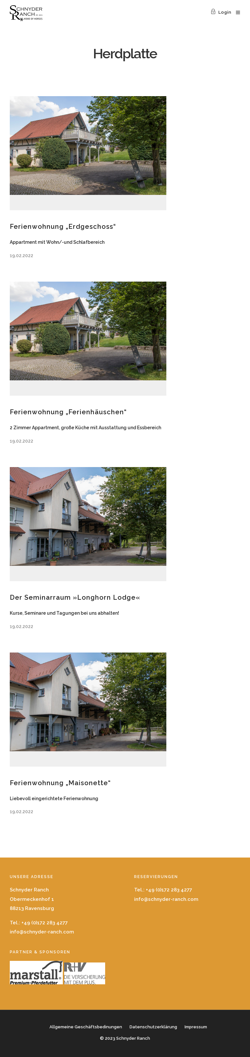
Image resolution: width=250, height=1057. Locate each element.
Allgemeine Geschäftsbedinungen (85, 1026)
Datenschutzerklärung (153, 1026)
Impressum (196, 1026)
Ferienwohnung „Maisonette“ (60, 783)
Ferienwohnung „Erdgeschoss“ (63, 226)
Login (221, 12)
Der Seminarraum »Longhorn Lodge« (75, 597)
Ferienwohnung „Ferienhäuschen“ (68, 412)
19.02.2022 (21, 255)
